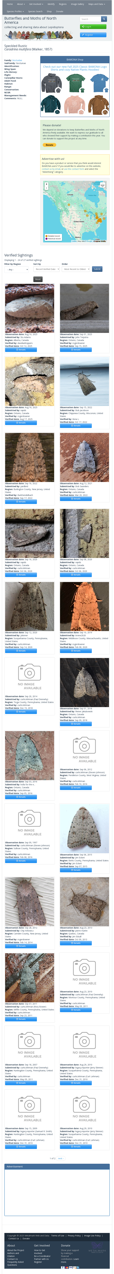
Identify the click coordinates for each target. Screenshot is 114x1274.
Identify (51, 4)
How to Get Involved (39, 1252)
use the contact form (74, 169)
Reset (38, 279)
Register (38, 1262)
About (21, 4)
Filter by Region (12, 264)
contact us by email (51, 169)
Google (89, 241)
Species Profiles (15, 11)
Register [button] (87, 34)
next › (60, 1158)
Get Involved (36, 4)
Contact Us (13, 1238)
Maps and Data (96, 4)
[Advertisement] (57, 1192)
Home (10, 4)
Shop (49, 11)
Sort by (37, 264)
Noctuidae (17, 60)
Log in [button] (86, 26)
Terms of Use (57, 1235)
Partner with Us (41, 1259)
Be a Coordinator (42, 1256)
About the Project (15, 1250)
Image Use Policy (92, 1235)
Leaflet (74, 241)
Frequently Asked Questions (15, 1263)
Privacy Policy (74, 1235)
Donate (59, 11)
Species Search (35, 11)
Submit (97, 269)
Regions (63, 4)
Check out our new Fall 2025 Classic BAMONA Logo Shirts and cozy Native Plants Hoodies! (75, 68)
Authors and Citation (13, 1254)
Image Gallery (77, 4)
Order (65, 264)
